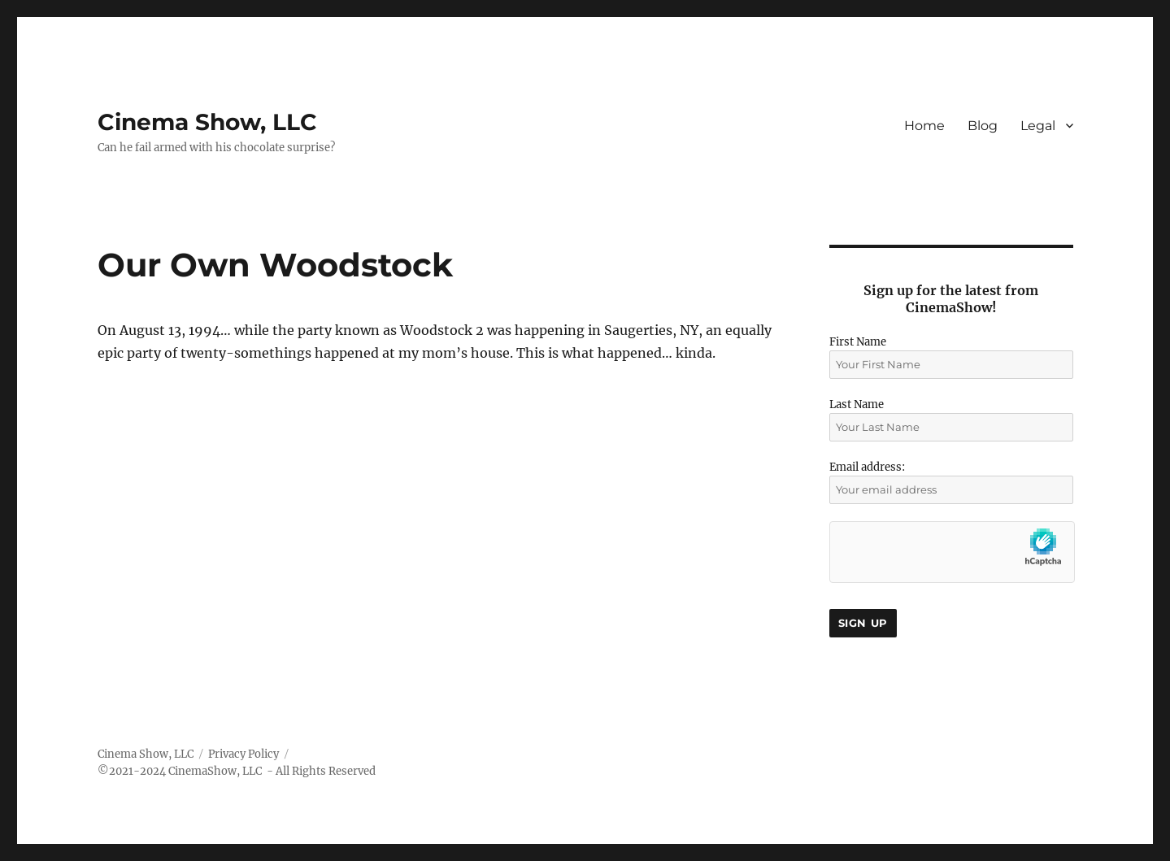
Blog (983, 125)
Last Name (856, 404)
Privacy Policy (243, 754)
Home (924, 125)
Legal (1037, 125)
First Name (857, 342)
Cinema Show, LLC (207, 122)
